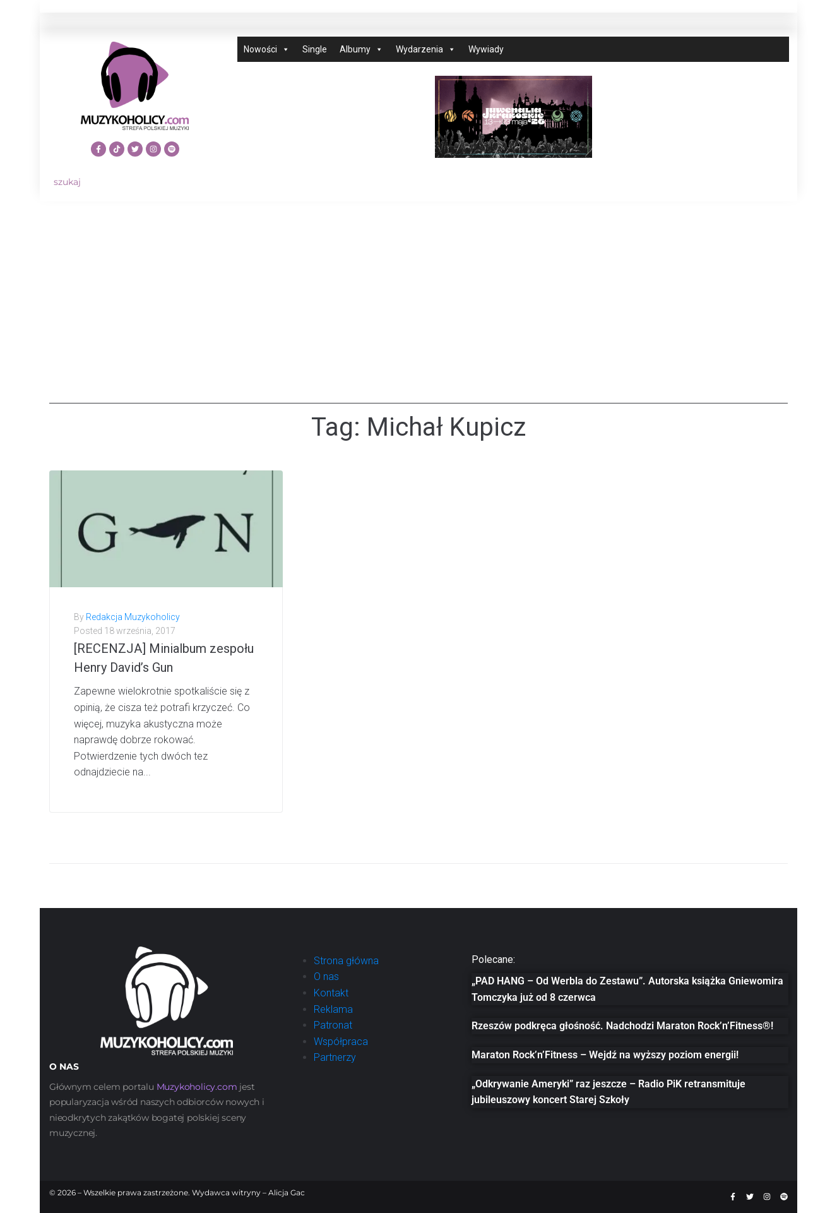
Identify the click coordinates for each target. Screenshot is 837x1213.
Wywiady (486, 49)
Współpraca (341, 1042)
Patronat (333, 1025)
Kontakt (331, 993)
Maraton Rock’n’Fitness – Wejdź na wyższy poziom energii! (605, 1055)
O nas (326, 977)
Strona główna (346, 961)
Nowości (267, 49)
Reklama (333, 1009)
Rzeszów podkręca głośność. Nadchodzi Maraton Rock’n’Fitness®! (622, 1026)
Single (314, 49)
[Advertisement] (418, 315)
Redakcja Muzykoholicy (133, 617)
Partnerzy (335, 1057)
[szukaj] (134, 182)
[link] (197, 1086)
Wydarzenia (426, 49)
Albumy (361, 49)
